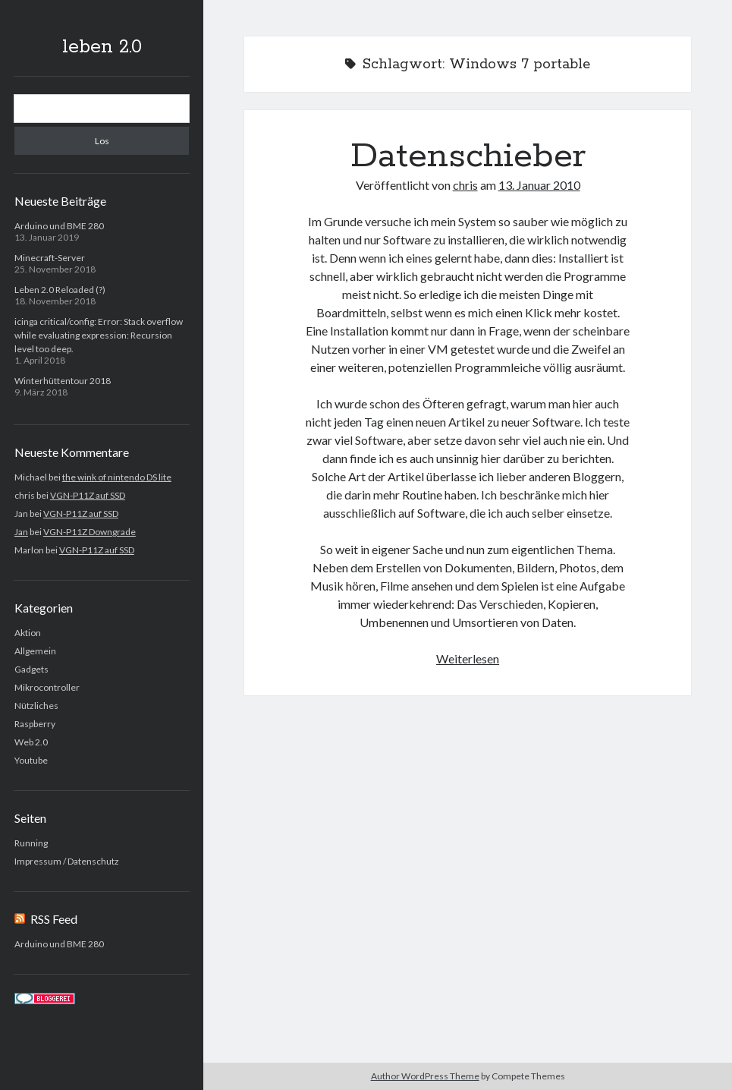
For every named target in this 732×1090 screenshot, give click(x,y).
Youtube (31, 760)
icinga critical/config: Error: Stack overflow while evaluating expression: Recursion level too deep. (98, 335)
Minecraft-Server (49, 257)
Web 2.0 (31, 742)
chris (465, 185)
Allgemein (35, 651)
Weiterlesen (467, 658)
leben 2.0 (102, 47)
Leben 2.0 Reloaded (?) (59, 289)
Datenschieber (468, 156)
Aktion (27, 632)
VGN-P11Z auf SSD (87, 495)
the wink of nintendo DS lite (116, 477)
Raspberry (34, 723)
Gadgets (31, 669)
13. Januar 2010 (539, 185)
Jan (21, 531)
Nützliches (36, 705)
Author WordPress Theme (425, 1076)
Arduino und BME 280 (59, 226)
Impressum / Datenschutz (66, 861)
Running (31, 843)
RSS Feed (53, 919)
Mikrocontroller (47, 687)
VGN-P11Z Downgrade (89, 531)
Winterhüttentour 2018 (62, 380)
